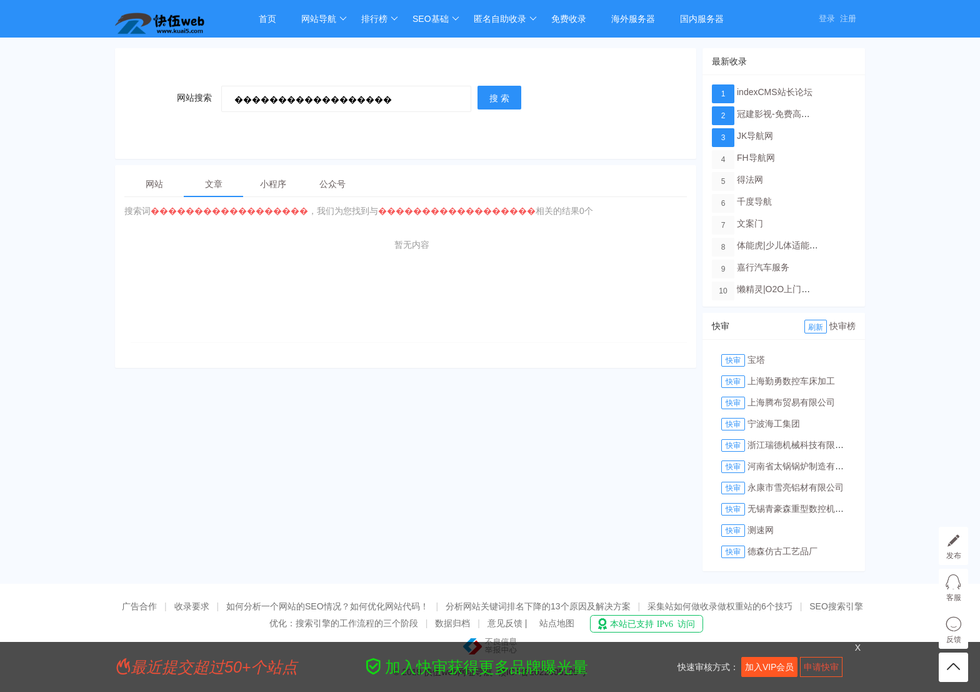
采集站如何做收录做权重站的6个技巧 (720, 606)
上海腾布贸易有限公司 (791, 402)
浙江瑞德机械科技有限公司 (800, 445)
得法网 (750, 180)
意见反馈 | (508, 623)
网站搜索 (194, 98)
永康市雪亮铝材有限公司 (796, 487)
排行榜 (379, 19)
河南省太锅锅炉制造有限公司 (804, 466)
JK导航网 (755, 136)
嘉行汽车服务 (763, 267)
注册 (848, 18)
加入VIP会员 (769, 667)
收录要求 (191, 606)
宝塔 (756, 360)
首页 (267, 19)
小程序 (273, 184)
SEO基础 (435, 19)
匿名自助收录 (505, 19)
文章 (213, 184)
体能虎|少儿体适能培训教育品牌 (799, 245)
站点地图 (556, 623)
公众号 (332, 184)
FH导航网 (756, 158)
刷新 (815, 327)
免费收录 (568, 19)
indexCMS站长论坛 (774, 92)
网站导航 (324, 19)
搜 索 (499, 98)
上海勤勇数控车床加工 (791, 381)
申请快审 (821, 667)
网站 (154, 184)
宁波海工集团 (774, 424)
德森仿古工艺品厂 (783, 551)
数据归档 (452, 623)
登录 (827, 18)
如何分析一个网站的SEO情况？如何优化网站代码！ (327, 606)
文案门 (750, 223)
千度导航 (754, 201)
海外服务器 (633, 19)
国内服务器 (702, 19)
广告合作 (139, 606)
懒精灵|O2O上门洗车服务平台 (795, 289)
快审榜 (842, 326)
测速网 (761, 530)
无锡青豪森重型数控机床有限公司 (813, 509)
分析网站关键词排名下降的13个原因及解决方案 (538, 606)
